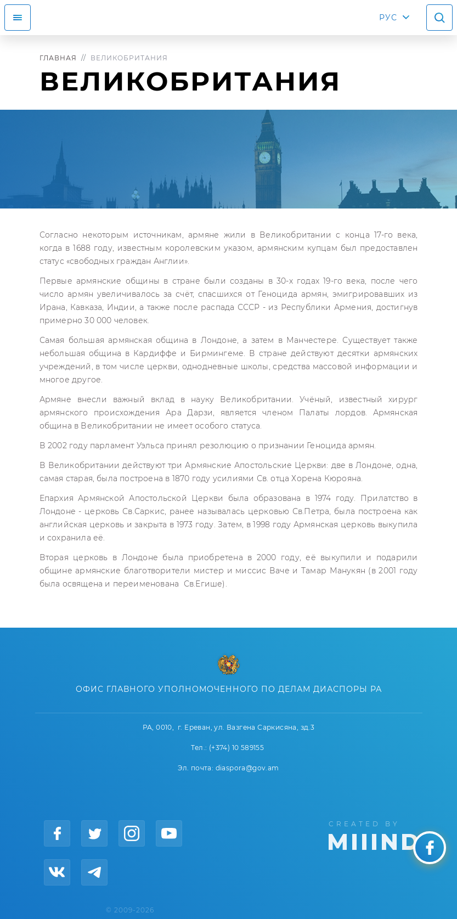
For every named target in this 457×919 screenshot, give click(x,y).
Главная (58, 58)
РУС (388, 17)
